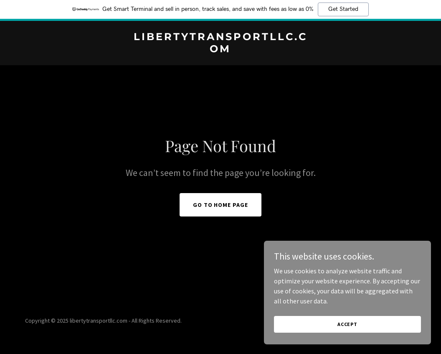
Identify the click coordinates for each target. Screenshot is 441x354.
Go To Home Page (220, 205)
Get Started (343, 9)
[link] (220, 50)
